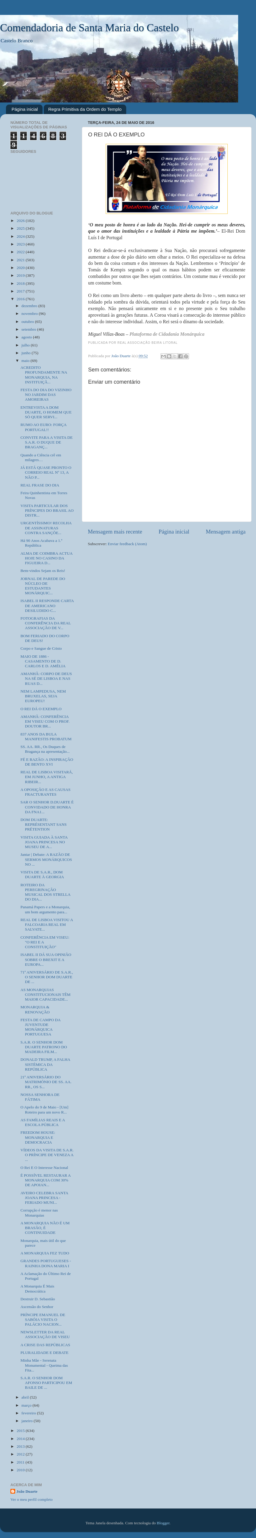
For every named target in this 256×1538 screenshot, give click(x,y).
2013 (21, 1446)
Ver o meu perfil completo (31, 1499)
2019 (21, 275)
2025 (21, 228)
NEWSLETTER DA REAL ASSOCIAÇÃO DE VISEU (45, 1334)
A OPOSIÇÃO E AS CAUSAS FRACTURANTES (46, 792)
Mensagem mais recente (115, 531)
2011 (21, 1462)
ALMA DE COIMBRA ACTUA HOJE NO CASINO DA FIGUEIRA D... (46, 558)
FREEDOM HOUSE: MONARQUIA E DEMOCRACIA (38, 1137)
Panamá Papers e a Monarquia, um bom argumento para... (45, 909)
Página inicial (25, 109)
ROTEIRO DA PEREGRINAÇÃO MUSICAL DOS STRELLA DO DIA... (46, 892)
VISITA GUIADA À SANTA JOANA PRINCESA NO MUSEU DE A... (44, 842)
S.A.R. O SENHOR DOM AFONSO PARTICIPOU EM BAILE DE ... (46, 1383)
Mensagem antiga (226, 531)
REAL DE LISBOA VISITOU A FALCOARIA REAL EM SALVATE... (47, 924)
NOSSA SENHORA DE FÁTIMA (40, 1097)
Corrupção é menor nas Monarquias (39, 1212)
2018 (21, 283)
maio (25, 360)
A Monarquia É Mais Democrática (37, 1288)
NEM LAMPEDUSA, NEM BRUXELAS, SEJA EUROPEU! (43, 696)
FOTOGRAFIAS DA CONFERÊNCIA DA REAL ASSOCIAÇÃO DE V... (46, 623)
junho (26, 353)
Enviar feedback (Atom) (127, 544)
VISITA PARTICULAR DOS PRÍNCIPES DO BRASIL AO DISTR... (47, 510)
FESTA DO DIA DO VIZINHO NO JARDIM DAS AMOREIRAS (46, 395)
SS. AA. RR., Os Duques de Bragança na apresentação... (45, 749)
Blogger (163, 1523)
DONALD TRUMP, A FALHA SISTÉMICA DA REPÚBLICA (45, 1064)
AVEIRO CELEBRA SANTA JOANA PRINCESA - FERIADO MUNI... (44, 1198)
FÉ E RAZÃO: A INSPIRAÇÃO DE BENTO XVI (47, 761)
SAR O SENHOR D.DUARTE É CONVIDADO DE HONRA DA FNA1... (47, 807)
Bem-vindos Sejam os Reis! (43, 570)
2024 (21, 236)
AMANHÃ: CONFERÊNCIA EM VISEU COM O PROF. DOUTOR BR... (45, 721)
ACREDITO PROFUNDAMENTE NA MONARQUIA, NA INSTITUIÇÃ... (44, 374)
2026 (21, 220)
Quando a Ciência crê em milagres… (41, 457)
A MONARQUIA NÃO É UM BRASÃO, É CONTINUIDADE (45, 1228)
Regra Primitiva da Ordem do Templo (85, 109)
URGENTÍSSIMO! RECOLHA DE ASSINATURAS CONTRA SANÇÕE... (46, 528)
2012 (21, 1454)
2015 (21, 1430)
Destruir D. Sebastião (38, 1299)
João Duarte (27, 1491)
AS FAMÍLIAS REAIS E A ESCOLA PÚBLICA (43, 1122)
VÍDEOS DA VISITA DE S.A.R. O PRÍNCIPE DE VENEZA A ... (47, 1155)
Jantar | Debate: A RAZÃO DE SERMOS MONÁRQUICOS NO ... (46, 859)
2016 (21, 299)
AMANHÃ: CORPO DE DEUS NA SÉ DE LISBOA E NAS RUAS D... (46, 678)
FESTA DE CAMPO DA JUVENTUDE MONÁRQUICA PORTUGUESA (40, 1027)
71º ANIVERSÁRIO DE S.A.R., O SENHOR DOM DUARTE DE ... (47, 977)
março (26, 1405)
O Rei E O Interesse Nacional (44, 1167)
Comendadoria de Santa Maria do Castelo (89, 28)
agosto (27, 337)
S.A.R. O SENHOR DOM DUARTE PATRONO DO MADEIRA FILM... (44, 1047)
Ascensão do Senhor (37, 1306)
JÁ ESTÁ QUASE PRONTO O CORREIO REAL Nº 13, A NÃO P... (46, 472)
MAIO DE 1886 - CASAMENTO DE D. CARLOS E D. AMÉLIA (43, 661)
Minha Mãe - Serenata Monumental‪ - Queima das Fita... (44, 1365)
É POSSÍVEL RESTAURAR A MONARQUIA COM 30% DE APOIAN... (46, 1180)
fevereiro (29, 1413)
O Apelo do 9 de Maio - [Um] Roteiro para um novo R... (44, 1109)
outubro (28, 321)
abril (25, 1397)
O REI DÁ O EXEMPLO (41, 709)
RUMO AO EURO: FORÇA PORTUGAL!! (43, 427)
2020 (21, 267)
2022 (21, 252)
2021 (21, 260)
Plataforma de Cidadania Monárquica (167, 334)
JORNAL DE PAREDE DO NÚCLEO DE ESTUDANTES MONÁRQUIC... (43, 585)
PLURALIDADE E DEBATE (44, 1352)
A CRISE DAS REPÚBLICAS (45, 1345)
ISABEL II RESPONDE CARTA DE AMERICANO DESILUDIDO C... (47, 605)
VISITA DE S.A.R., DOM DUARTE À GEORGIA (42, 874)
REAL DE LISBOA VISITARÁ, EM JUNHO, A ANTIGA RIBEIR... (47, 777)
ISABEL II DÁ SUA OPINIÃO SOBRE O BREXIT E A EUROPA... (46, 959)
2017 (21, 291)
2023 (21, 244)
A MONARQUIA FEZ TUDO (45, 1253)
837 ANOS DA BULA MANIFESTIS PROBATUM (46, 736)
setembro (29, 329)
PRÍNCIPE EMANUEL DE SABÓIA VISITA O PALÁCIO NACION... (43, 1319)
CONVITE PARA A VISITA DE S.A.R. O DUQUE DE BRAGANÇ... (47, 442)
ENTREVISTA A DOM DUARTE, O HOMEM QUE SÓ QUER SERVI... (46, 412)
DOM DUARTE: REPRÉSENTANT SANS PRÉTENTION (44, 824)
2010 (21, 1470)
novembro (30, 313)
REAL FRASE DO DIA (40, 485)
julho (26, 345)
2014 (21, 1438)
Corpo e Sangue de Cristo (41, 648)
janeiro (27, 1421)
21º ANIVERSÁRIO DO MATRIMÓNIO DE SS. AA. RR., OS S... (46, 1082)
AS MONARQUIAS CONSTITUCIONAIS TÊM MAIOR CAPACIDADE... (46, 995)
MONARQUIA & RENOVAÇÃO (35, 1009)
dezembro (29, 306)
